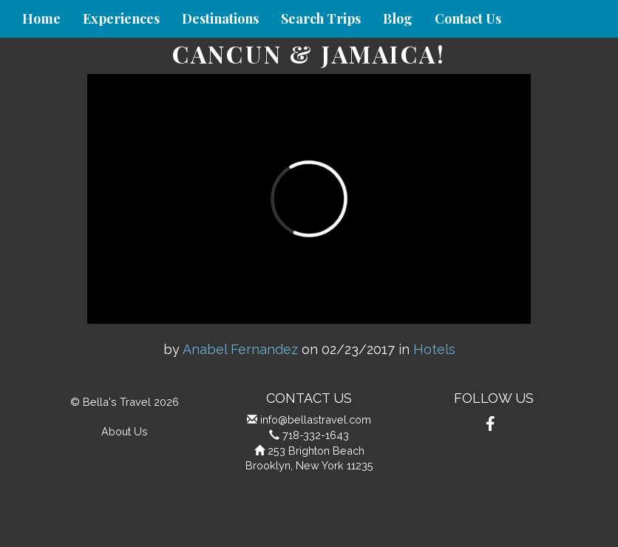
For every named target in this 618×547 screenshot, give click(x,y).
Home (41, 18)
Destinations (220, 18)
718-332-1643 (315, 435)
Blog (397, 18)
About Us (124, 431)
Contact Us (468, 18)
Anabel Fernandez (240, 349)
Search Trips (321, 18)
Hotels (434, 349)
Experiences (121, 18)
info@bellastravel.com (315, 419)
